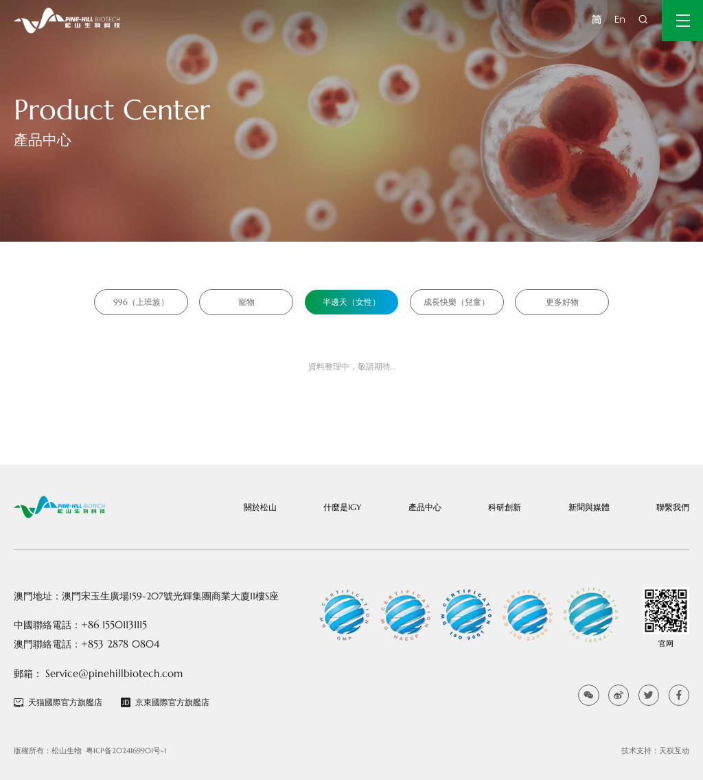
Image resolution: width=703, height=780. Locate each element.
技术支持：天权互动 (655, 750)
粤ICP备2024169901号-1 (126, 750)
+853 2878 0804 (120, 643)
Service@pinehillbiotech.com (114, 673)
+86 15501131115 (114, 624)
